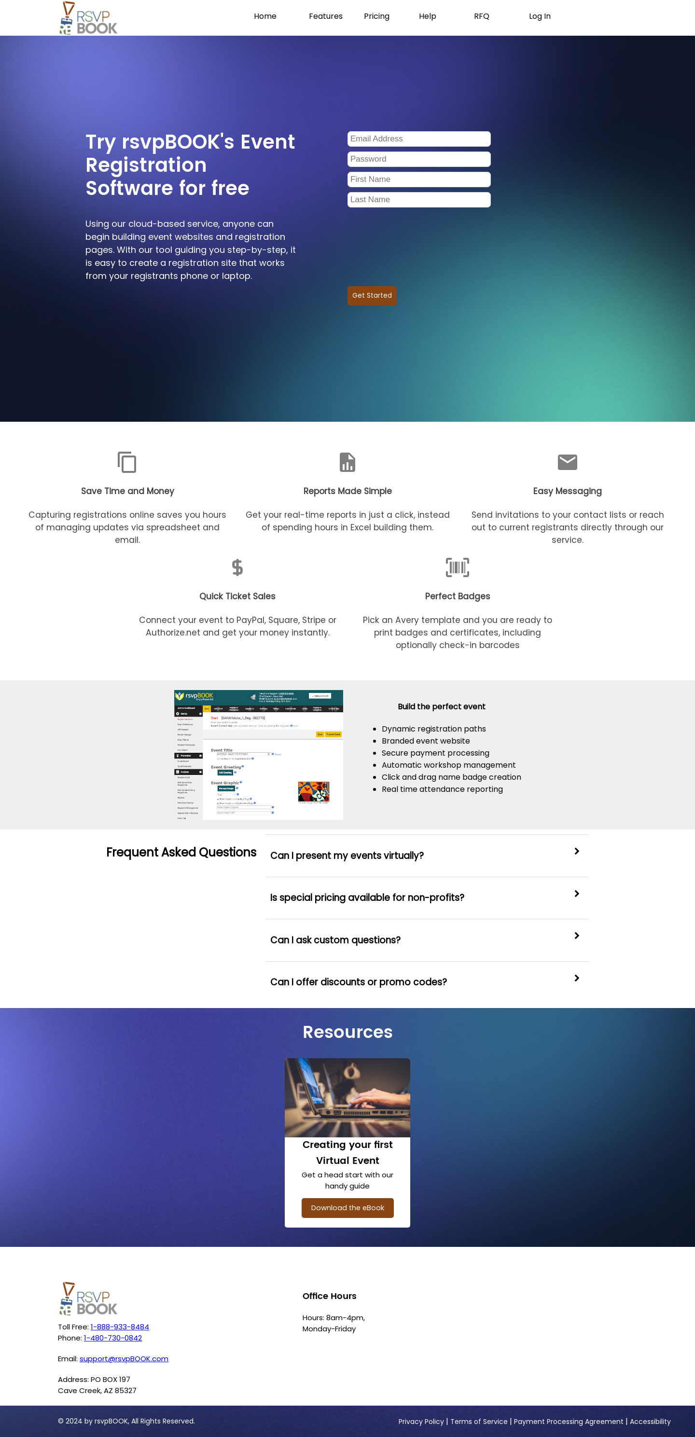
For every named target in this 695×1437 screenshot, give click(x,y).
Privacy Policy (421, 1421)
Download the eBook (347, 1208)
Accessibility (650, 1421)
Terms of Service (479, 1421)
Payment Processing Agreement (569, 1421)
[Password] (419, 159)
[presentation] (421, 243)
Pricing (376, 16)
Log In (540, 16)
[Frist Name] (419, 179)
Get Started (372, 295)
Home (265, 16)
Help (427, 16)
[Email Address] (419, 139)
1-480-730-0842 (113, 1338)
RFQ (481, 16)
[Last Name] (419, 199)
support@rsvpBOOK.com (124, 1359)
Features (326, 16)
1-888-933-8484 (120, 1327)
